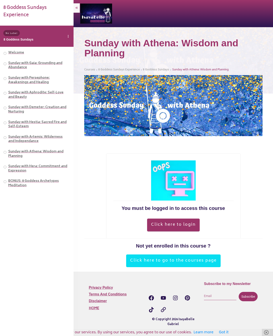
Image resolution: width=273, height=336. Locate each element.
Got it (224, 332)
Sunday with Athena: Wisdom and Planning (36, 154)
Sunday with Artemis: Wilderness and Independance (35, 139)
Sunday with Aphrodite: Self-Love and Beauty (36, 95)
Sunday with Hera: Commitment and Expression (37, 169)
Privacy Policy (101, 287)
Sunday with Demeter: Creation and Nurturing (37, 109)
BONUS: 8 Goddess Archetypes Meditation (33, 183)
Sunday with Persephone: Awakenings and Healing (29, 80)
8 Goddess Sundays (18, 39)
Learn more (203, 332)
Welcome (16, 52)
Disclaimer (98, 301)
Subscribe (248, 296)
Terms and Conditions (108, 294)
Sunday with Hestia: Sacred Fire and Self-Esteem (37, 124)
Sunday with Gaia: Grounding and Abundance (35, 65)
